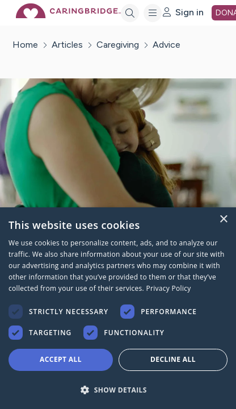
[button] (118, 389)
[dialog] (118, 308)
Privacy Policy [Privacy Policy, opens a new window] (168, 288)
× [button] (223, 219)
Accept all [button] (61, 359)
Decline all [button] (173, 359)
